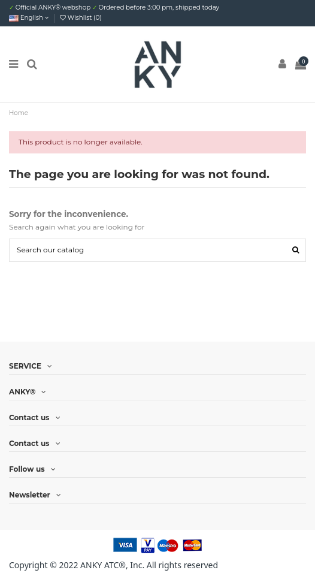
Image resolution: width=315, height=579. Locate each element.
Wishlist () (81, 18)
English (29, 18)
